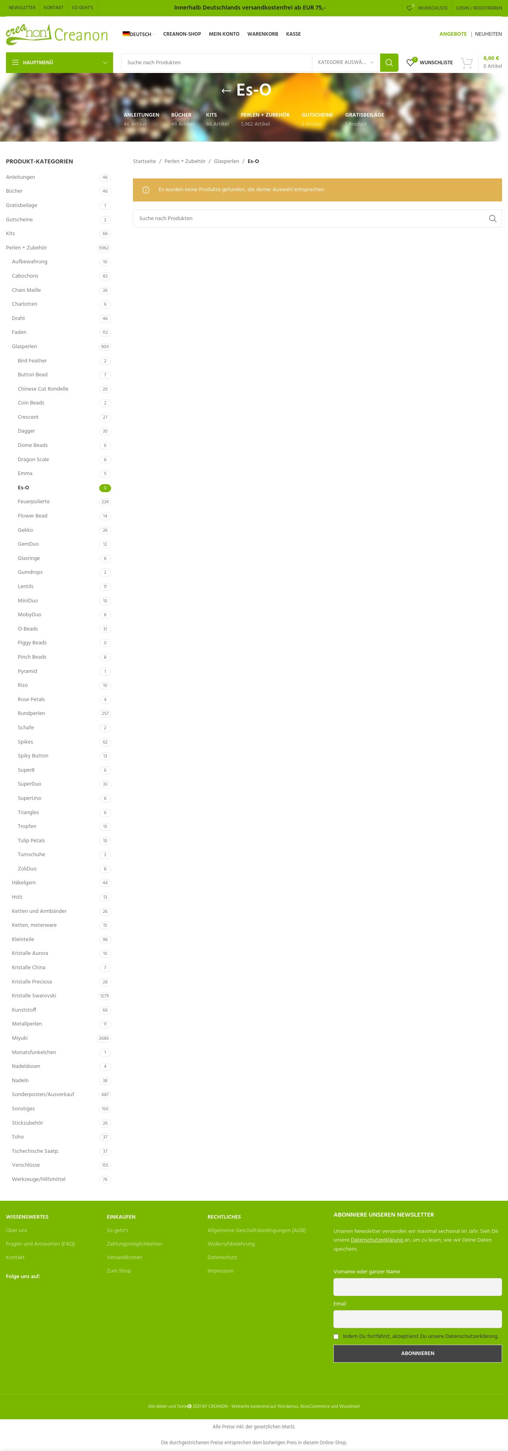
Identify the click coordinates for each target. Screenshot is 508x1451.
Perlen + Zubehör (26, 248)
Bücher (14, 191)
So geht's (117, 1230)
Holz (17, 897)
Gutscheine (19, 219)
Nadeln (20, 1080)
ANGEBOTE (453, 34)
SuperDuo (29, 784)
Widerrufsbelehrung (231, 1244)
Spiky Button (33, 756)
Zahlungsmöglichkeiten (134, 1244)
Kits (10, 233)
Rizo (23, 685)
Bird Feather (32, 361)
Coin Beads (31, 403)
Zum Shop (119, 1271)
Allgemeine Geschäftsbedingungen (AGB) (257, 1230)
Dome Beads (33, 445)
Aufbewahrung (29, 261)
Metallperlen (27, 1024)
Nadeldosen (26, 1066)
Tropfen (27, 826)
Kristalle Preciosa (32, 982)
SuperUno (29, 798)
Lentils (25, 586)
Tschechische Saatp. (35, 1151)
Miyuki (20, 1038)
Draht (18, 318)
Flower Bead (32, 516)
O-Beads (28, 629)
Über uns (16, 1230)
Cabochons (25, 276)
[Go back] (226, 91)
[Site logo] (57, 34)
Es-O (23, 488)
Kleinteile (23, 939)
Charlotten (24, 304)
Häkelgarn (24, 882)
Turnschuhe (31, 854)
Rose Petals (31, 699)
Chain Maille (26, 290)
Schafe (26, 727)
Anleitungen (20, 177)
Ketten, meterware (34, 925)
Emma (25, 473)
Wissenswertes (27, 1217)
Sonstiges (23, 1109)
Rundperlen (31, 713)
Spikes (25, 742)
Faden (19, 332)
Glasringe (29, 558)
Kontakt (15, 1257)
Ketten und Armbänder (39, 911)
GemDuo (28, 544)
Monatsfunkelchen (34, 1052)
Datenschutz (222, 1257)
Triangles (28, 812)
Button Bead (33, 375)
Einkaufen (121, 1217)
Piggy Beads (32, 643)
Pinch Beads (32, 657)
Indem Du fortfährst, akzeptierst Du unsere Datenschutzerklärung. (420, 1336)
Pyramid (27, 671)
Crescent (28, 417)
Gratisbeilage (21, 205)
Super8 (26, 770)
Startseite (144, 161)
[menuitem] (139, 34)
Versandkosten (124, 1257)
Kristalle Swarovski (34, 996)
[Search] (259, 63)
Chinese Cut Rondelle (43, 389)
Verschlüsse (26, 1165)
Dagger (26, 431)
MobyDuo (29, 614)
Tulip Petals (31, 840)
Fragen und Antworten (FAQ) (40, 1244)
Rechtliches (224, 1217)
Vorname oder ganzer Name (366, 1272)
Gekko (25, 530)
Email (339, 1304)
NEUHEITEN (488, 34)
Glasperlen (24, 346)
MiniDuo (28, 601)
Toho (18, 1137)
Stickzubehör (27, 1123)
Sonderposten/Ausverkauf (43, 1094)
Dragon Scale (33, 459)
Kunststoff (24, 1010)
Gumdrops (30, 572)
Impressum (220, 1271)
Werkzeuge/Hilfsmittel (38, 1179)
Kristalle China (29, 967)
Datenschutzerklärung (377, 1240)
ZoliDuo (27, 869)
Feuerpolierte (34, 501)
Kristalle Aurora (30, 953)
